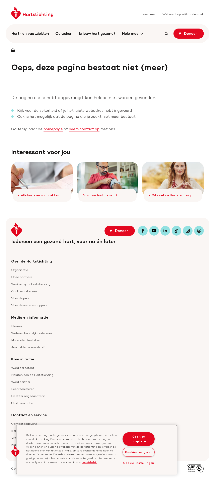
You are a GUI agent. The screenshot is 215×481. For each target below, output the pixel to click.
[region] (96, 450)
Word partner (20, 382)
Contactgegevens (24, 424)
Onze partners (21, 277)
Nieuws (16, 326)
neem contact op (84, 129)
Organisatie (19, 270)
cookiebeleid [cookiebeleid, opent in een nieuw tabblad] (89, 462)
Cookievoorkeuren (24, 291)
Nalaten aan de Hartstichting (32, 375)
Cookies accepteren (139, 439)
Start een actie (22, 403)
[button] (15, 451)
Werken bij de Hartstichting (30, 284)
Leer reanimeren (22, 389)
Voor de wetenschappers (29, 305)
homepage (53, 129)
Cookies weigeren (138, 452)
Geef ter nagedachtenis (28, 396)
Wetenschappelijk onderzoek (32, 333)
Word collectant (22, 368)
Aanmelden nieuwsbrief (28, 347)
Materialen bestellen (25, 340)
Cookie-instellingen (138, 463)
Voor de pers (20, 298)
